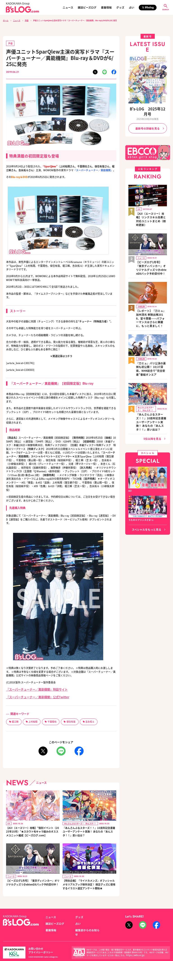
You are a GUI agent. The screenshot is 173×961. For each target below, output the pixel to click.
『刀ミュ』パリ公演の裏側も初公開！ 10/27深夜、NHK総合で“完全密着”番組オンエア (151, 337)
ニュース (68, 7)
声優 (26, 20)
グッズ (120, 7)
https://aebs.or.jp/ (133, 944)
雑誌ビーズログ (87, 7)
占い (131, 7)
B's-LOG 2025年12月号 (147, 108)
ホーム (5, 20)
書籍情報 (106, 7)
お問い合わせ (34, 940)
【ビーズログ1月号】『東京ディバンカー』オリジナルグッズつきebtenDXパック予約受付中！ (32, 878)
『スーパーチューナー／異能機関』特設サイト (32, 688)
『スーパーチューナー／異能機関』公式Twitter (32, 694)
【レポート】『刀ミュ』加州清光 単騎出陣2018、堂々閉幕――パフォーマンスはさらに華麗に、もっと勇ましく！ (151, 294)
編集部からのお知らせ (86, 924)
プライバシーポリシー (57, 940)
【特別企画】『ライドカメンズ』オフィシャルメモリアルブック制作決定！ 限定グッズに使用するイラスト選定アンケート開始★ (89, 880)
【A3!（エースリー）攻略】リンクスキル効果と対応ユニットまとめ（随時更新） (151, 206)
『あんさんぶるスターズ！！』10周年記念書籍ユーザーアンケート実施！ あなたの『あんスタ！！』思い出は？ (89, 827)
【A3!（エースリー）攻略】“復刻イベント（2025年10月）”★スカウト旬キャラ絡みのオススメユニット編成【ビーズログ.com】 (32, 827)
